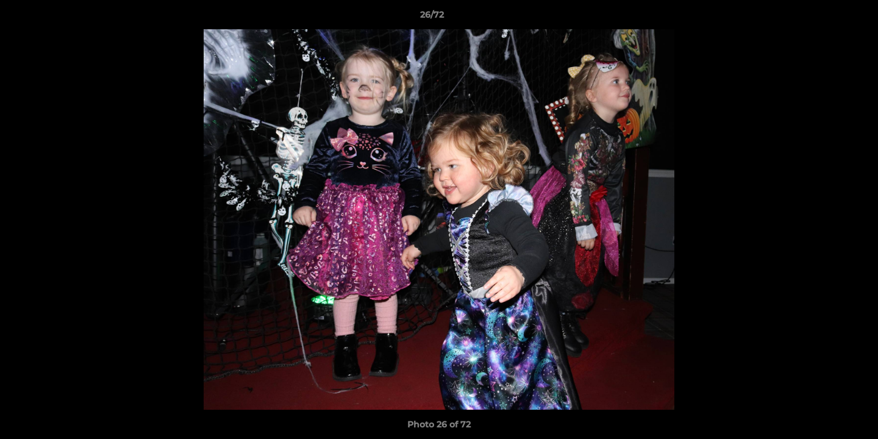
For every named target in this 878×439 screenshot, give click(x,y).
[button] (826, 17)
